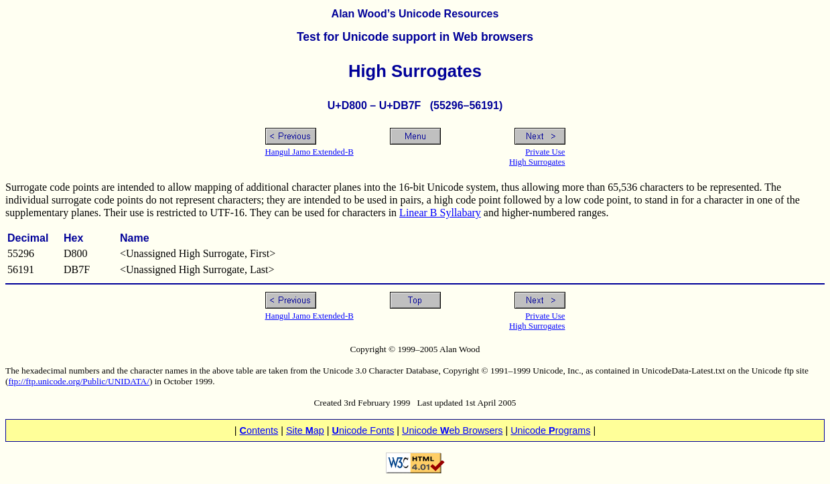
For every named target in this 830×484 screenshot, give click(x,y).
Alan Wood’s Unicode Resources (415, 13)
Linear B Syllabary (440, 212)
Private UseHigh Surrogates (537, 157)
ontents (259, 430)
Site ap (305, 430)
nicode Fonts (363, 430)
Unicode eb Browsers (452, 430)
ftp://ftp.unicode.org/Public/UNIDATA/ (78, 381)
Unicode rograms (550, 430)
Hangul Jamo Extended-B (309, 152)
